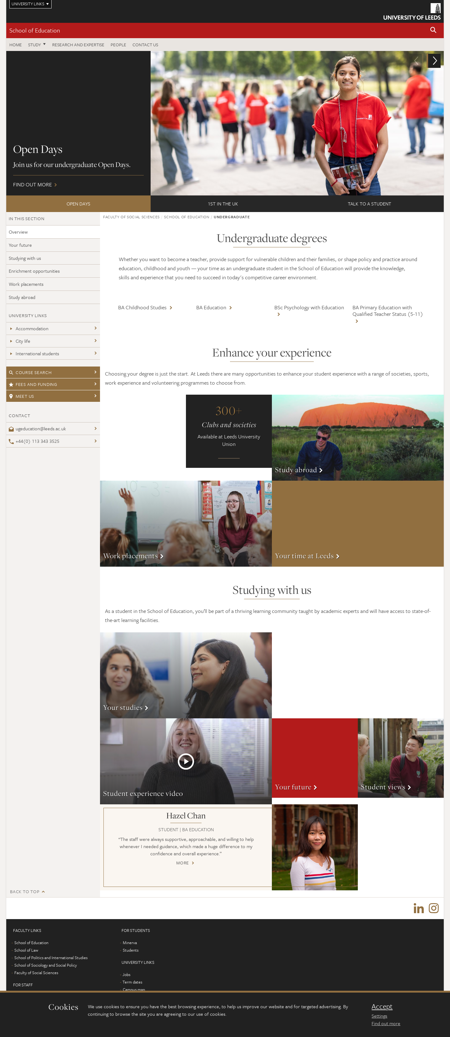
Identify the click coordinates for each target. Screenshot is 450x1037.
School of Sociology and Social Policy (45, 965)
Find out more (225, 123)
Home (15, 44)
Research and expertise (78, 44)
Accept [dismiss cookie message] (382, 1006)
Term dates (132, 982)
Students (130, 950)
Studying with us (25, 258)
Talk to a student (369, 203)
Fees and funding (33, 384)
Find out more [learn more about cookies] (386, 1023)
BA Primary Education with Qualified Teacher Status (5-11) (387, 310)
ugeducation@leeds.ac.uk (37, 428)
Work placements (26, 284)
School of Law (26, 950)
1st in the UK (223, 203)
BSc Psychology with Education (309, 307)
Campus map (134, 990)
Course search (30, 372)
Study (34, 44)
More (358, 438)
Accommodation (28, 328)
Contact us (145, 44)
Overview (18, 231)
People (118, 44)
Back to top (24, 891)
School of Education (34, 30)
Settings (379, 1015)
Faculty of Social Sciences (131, 217)
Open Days (78, 203)
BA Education (211, 307)
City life (19, 340)
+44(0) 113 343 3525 (34, 441)
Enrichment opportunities (34, 270)
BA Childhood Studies (142, 307)
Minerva (130, 943)
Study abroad (22, 297)
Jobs (126, 975)
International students (34, 353)
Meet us (21, 396)
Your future (20, 244)
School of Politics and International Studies (51, 958)
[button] (433, 30)
